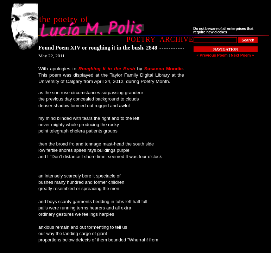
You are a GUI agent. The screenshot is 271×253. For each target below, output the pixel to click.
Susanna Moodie (163, 68)
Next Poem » (242, 55)
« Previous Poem (212, 55)
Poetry (141, 39)
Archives (178, 39)
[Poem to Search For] (215, 40)
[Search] (248, 40)
